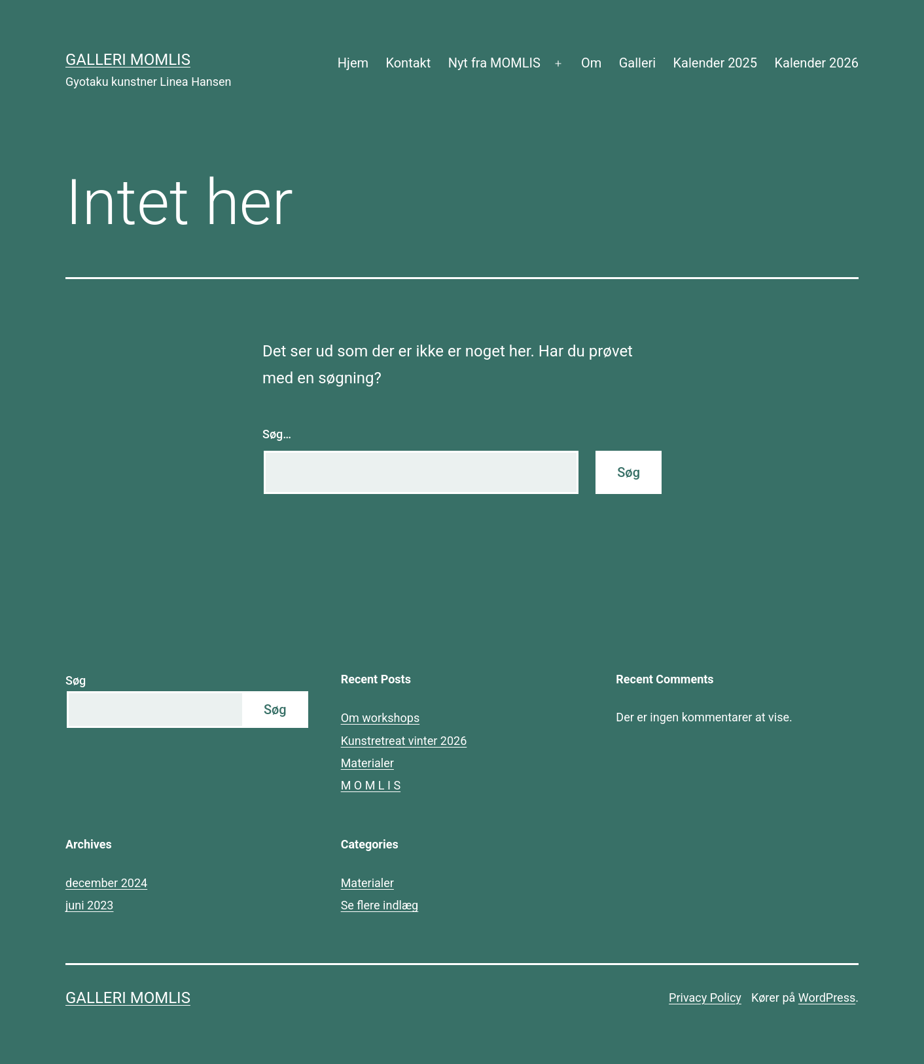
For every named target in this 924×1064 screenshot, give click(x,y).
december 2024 (106, 883)
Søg (75, 680)
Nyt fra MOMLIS (494, 63)
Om (591, 63)
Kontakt (408, 63)
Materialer (367, 763)
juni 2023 (89, 905)
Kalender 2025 (715, 63)
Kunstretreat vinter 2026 (404, 741)
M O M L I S (370, 785)
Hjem (353, 63)
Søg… (276, 434)
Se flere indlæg (380, 905)
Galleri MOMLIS (127, 59)
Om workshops (380, 718)
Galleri (637, 63)
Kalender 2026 (816, 63)
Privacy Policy (705, 997)
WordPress (826, 997)
